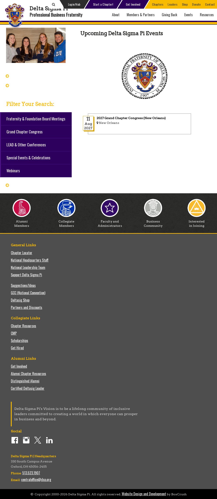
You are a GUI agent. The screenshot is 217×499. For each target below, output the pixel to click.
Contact (210, 4)
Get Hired (17, 347)
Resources (207, 14)
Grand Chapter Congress (31, 75)
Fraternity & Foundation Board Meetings (35, 119)
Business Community (153, 221)
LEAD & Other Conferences (26, 144)
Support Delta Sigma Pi (26, 274)
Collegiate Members (66, 221)
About (116, 14)
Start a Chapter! (103, 4)
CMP (14, 333)
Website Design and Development (144, 493)
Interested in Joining (196, 221)
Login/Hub (74, 4)
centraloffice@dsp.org (36, 479)
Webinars (13, 170)
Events (188, 14)
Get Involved (133, 4)
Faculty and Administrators (110, 221)
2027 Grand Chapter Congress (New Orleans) (131, 118)
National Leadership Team (28, 267)
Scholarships (19, 340)
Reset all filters (24, 185)
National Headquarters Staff (30, 260)
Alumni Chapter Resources (28, 373)
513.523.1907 (31, 472)
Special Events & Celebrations (28, 157)
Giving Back (169, 14)
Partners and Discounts (26, 307)
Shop (185, 4)
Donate (196, 4)
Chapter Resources (23, 325)
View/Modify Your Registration (35, 85)
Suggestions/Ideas (23, 285)
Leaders (172, 4)
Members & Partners (141, 14)
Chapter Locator (21, 252)
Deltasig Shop (20, 300)
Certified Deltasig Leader (27, 388)
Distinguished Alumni (25, 381)
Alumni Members (21, 221)
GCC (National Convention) (28, 292)
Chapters (158, 4)
